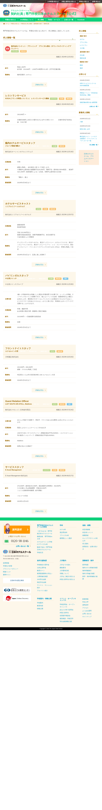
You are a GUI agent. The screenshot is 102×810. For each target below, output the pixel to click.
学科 (61, 532)
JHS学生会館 (41, 586)
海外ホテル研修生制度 (90, 575)
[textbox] (17, 564)
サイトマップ (86, 624)
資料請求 (17, 536)
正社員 (19, 101)
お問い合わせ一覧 (22, 553)
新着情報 (85, 606)
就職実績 (85, 542)
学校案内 (40, 610)
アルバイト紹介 (42, 598)
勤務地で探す (49, 148)
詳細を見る (39, 84)
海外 (50, 411)
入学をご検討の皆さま (67, 584)
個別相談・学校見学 (66, 626)
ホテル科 (63, 537)
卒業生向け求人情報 (28, 23)
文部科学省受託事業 (17, 588)
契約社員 (25, 51)
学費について (64, 581)
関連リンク (7, 579)
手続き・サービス (54, 19)
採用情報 (6, 570)
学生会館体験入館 (66, 629)
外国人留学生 (64, 620)
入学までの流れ (65, 572)
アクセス (85, 615)
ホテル (43, 211)
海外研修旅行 (86, 578)
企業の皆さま (96, 1)
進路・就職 (86, 532)
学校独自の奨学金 (43, 572)
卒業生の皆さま (84, 1)
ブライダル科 (64, 542)
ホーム (7, 23)
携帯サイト (7, 582)
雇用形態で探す (40, 23)
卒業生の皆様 (7, 573)
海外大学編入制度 (88, 581)
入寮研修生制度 (42, 584)
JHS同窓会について (26, 19)
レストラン (9, 101)
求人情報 (41, 19)
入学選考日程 (64, 578)
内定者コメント (87, 540)
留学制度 (85, 572)
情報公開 (40, 616)
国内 (62, 283)
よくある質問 (86, 618)
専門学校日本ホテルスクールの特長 (45, 533)
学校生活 (40, 560)
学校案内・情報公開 (44, 606)
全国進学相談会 (65, 623)
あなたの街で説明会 (66, 617)
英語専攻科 (63, 540)
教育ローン (41, 578)
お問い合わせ (86, 621)
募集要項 (63, 575)
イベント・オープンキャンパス (68, 606)
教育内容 (40, 613)
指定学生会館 (41, 589)
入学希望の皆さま (53, 1)
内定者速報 (86, 537)
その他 (59, 148)
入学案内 (63, 568)
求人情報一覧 (93, 144)
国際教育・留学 (88, 568)
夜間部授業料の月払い (44, 581)
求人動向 (85, 551)
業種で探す (25, 148)
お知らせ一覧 (68, 19)
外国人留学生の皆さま (69, 1)
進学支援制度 (42, 568)
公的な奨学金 (41, 575)
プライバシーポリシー (10, 576)
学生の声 (85, 609)
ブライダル (15, 51)
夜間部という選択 (66, 545)
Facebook (80, 19)
